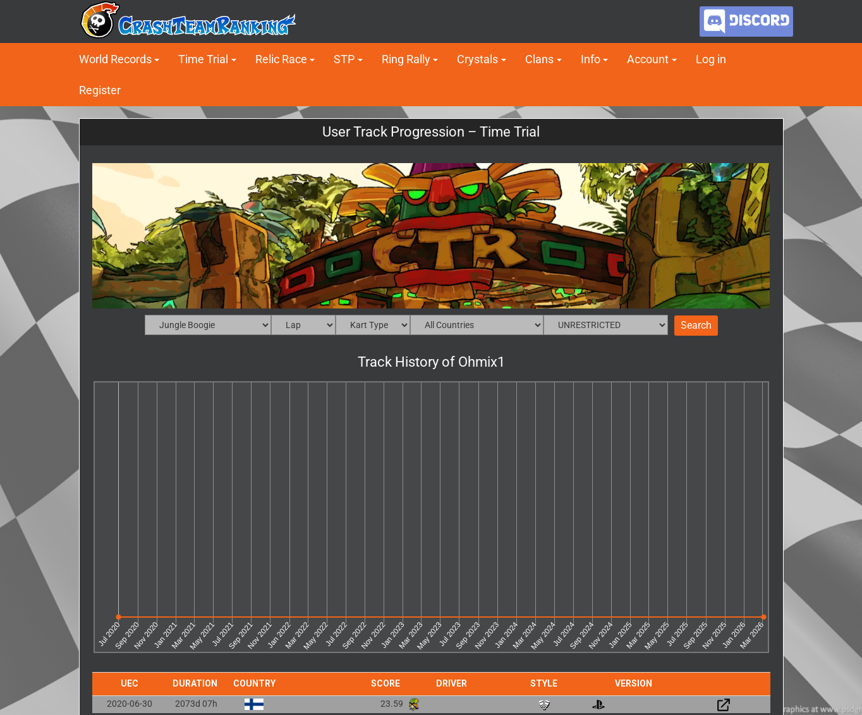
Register (100, 90)
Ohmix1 (481, 362)
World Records (115, 59)
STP (344, 59)
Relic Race (281, 59)
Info (590, 59)
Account (648, 59)
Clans (539, 59)
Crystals (477, 59)
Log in (711, 59)
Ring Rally (406, 59)
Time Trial (203, 59)
